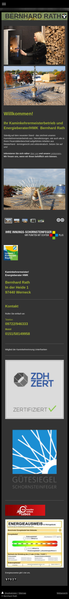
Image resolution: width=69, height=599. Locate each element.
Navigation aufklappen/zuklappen (34, 4)
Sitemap (22, 593)
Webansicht (62, 593)
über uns (34, 153)
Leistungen (56, 153)
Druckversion (9, 593)
